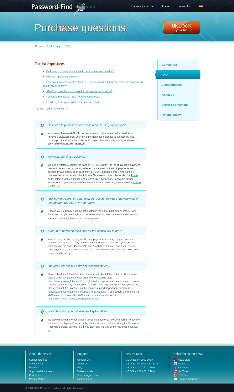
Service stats (36, 363)
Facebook (183, 367)
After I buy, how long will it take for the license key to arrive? (79, 91)
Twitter (181, 363)
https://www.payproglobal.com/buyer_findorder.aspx (76, 281)
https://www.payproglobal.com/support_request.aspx (77, 291)
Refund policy (171, 114)
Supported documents (41, 371)
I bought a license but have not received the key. (73, 96)
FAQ (68, 46)
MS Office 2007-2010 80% (140, 367)
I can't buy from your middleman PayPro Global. (73, 102)
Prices (134, 175)
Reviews (34, 367)
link (113, 323)
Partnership (35, 375)
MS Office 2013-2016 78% (140, 371)
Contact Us (169, 64)
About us (168, 94)
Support (59, 46)
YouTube (183, 371)
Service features (38, 359)
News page (184, 359)
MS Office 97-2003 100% (139, 359)
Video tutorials (172, 84)
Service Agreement (175, 104)
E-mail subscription (188, 379)
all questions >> (59, 108)
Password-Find (43, 46)
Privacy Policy (37, 379)
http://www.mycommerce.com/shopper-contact (73, 298)
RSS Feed (184, 375)
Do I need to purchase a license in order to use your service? (80, 71)
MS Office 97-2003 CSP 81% (142, 363)
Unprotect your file (142, 6)
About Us (82, 363)
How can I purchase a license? (63, 76)
